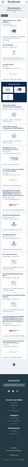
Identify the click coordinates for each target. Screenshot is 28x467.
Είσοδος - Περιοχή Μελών (14, 420)
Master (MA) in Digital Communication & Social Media (12, 106)
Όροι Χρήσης (14, 447)
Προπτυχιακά (14, 402)
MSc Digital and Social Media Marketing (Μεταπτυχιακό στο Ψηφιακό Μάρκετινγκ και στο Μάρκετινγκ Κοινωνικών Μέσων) (13, 193)
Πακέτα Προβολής (14, 418)
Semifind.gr (14, 431)
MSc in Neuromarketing (10, 254)
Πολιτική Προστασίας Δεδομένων (14, 450)
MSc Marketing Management (11, 215)
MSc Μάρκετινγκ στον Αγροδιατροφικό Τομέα (10, 148)
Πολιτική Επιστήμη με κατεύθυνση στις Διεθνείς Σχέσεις (13, 170)
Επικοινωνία (14, 423)
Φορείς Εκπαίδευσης (14, 410)
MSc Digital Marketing (9, 234)
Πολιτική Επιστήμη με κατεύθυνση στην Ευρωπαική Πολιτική (13, 341)
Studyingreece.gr (14, 433)
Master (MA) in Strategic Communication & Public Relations (13, 127)
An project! (14, 459)
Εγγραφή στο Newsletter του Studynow (14, 385)
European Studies (8, 64)
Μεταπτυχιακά (14, 405)
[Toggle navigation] (3, 2)
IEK (14, 408)
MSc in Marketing (8, 45)
